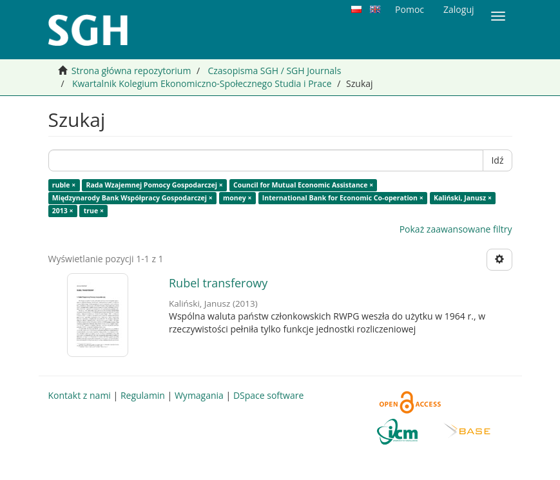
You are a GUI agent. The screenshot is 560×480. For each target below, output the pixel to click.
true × (94, 210)
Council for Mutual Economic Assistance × (303, 184)
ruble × (63, 184)
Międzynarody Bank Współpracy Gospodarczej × (132, 197)
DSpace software (268, 395)
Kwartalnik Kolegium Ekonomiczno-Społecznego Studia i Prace (202, 83)
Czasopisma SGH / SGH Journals (274, 70)
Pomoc (409, 9)
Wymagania (199, 395)
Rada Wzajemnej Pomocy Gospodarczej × (154, 184)
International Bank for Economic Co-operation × (342, 197)
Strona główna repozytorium (131, 70)
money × (237, 197)
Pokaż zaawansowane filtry (456, 229)
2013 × (62, 210)
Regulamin (143, 395)
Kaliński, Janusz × (463, 197)
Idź (497, 160)
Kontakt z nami (79, 395)
